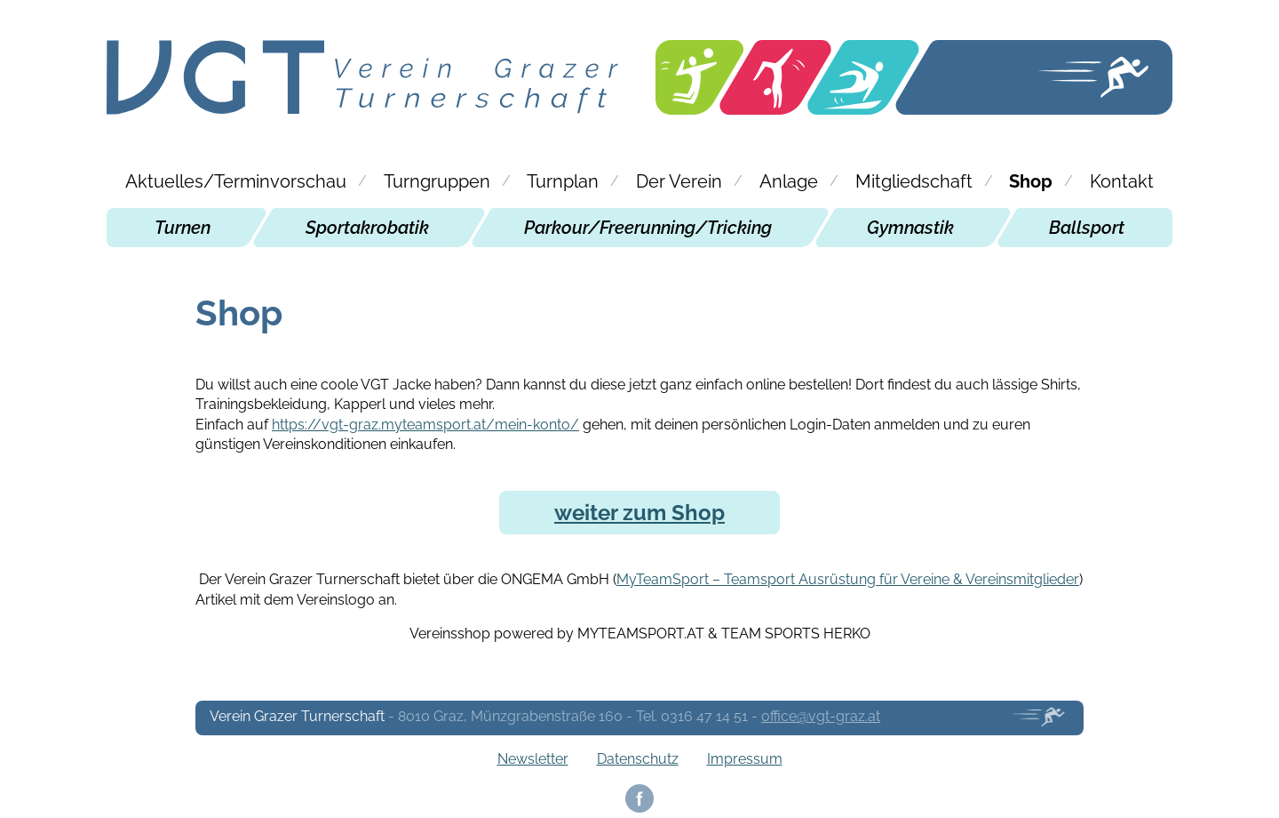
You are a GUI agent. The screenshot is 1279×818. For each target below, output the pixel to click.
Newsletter (532, 758)
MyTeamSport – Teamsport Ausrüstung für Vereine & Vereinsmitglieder (847, 579)
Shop (1031, 181)
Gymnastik (910, 227)
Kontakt (1122, 181)
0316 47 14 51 (704, 716)
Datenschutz (638, 758)
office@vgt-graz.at (820, 716)
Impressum (744, 758)
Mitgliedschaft (914, 181)
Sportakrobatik (367, 227)
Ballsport (1086, 227)
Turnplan (563, 181)
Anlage (788, 181)
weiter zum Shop (639, 512)
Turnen (183, 227)
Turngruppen (437, 181)
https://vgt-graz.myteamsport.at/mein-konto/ (425, 424)
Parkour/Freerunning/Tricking (648, 227)
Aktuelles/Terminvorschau (235, 181)
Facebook (639, 798)
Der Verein (679, 181)
